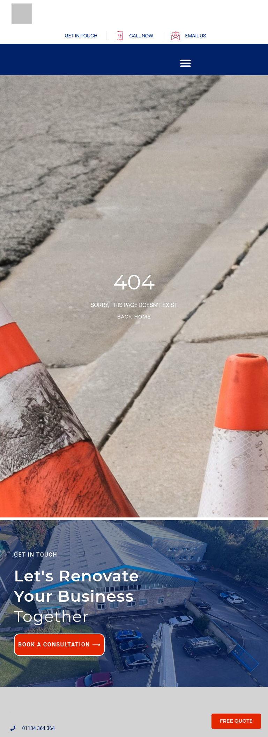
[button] (185, 63)
